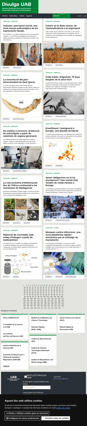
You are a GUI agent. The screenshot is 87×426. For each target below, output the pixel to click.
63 (24, 293)
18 (24, 287)
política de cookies (63, 408)
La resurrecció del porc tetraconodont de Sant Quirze (19, 80)
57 (49, 291)
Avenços (14, 21)
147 (42, 304)
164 (59, 306)
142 (24, 304)
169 (35, 308)
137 (49, 302)
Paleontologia (18, 119)
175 (56, 308)
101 (48, 296)
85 (43, 294)
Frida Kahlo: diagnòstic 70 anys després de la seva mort (63, 78)
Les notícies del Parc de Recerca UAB (13, 335)
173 (49, 308)
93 (25, 296)
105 (62, 296)
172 (45, 308)
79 (27, 294)
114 (52, 298)
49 (27, 291)
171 (42, 308)
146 (38, 304)
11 (47, 285)
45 (57, 289)
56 (46, 291)
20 (30, 287)
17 (63, 285)
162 (52, 306)
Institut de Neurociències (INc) (41, 340)
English (84, 16)
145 (35, 304)
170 (38, 308)
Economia (59, 65)
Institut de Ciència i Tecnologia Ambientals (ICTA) (40, 350)
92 (62, 294)
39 (41, 289)
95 (30, 296)
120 (31, 300)
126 (52, 300)
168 (32, 308)
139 (56, 302)
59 (54, 291)
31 (59, 287)
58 (51, 291)
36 (32, 289)
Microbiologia (71, 277)
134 (38, 302)
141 (62, 302)
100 (44, 296)
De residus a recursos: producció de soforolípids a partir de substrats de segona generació (21, 133)
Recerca (6, 67)
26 (46, 287)
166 (25, 308)
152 (59, 304)
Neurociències (61, 116)
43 (51, 289)
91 (59, 294)
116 (59, 298)
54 (41, 291)
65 (30, 293)
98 (38, 296)
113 (49, 298)
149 (49, 304)
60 (57, 291)
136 (45, 302)
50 (30, 291)
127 (56, 300)
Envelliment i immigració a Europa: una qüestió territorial (62, 129)
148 (45, 304)
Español (80, 16)
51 (32, 291)
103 (55, 296)
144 (31, 304)
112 (45, 298)
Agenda (29, 16)
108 (31, 298)
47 (62, 289)
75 (57, 293)
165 (62, 306)
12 (49, 285)
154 (24, 306)
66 (32, 293)
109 (35, 298)
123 (42, 300)
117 (62, 298)
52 (35, 291)
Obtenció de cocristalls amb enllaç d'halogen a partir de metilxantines (18, 237)
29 (54, 287)
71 (46, 293)
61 (59, 291)
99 (41, 296)
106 (24, 298)
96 (33, 296)
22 (35, 287)
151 (56, 304)
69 (41, 293)
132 (31, 302)
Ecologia (16, 223)
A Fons (56, 228)
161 (49, 306)
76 (59, 293)
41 (46, 289)
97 (36, 296)
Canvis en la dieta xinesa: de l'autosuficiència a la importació (63, 27)
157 (35, 306)
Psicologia (17, 67)
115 (56, 298)
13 (52, 285)
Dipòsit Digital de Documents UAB (66, 328)
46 (59, 289)
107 (28, 298)
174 (52, 308)
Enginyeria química (20, 171)
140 (59, 302)
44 (54, 289)
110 (38, 298)
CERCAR (56, 16)
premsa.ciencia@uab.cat (61, 378)
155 (28, 306)
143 (28, 304)
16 (60, 285)
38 (38, 289)
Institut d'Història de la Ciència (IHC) (12, 347)
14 (55, 285)
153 (62, 304)
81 (32, 294)
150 (52, 304)
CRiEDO (6, 366)
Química (16, 277)
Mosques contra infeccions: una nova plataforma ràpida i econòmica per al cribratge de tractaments (63, 236)
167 (28, 308)
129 (62, 300)
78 (24, 294)
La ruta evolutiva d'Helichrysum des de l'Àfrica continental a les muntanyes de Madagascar (20, 185)
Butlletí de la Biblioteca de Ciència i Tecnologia (41, 319)
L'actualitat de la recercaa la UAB (12, 326)
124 (45, 300)
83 (38, 294)
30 (57, 287)
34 (27, 289)
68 (38, 293)
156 (31, 306)
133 (35, 302)
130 (24, 302)
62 (62, 291)
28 (51, 287)
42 (49, 289)
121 (35, 300)
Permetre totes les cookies (56, 418)
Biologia (27, 223)
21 (32, 287)
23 (38, 287)
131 (28, 302)
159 (42, 306)
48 (24, 291)
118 (24, 300)
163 (56, 306)
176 (59, 308)
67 (35, 293)
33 (24, 289)
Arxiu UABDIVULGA (11, 318)
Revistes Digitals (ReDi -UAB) (38, 328)
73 (51, 293)
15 (57, 285)
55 (43, 291)
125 (49, 300)
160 (45, 306)
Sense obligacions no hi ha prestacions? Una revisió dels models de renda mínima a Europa (62, 181)
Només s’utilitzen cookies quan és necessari (27, 413)
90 (57, 294)
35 (30, 289)
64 (27, 293)
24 (41, 287)
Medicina (59, 277)
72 (49, 293)
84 (41, 294)
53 (38, 291)
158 (38, 306)
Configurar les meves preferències (22, 418)
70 (43, 293)
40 (43, 289)
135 (42, 302)
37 (35, 289)
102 (51, 296)
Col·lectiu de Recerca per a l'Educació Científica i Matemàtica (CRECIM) (13, 357)
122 (38, 300)
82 (35, 294)
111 (42, 298)
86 (46, 294)
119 (28, 300)
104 (58, 296)
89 (54, 294)
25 (43, 287)
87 (49, 294)
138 (52, 302)
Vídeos (22, 16)
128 (59, 300)
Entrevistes (13, 16)
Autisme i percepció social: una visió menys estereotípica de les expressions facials (20, 28)
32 (62, 287)
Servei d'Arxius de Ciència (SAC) (70, 319)
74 (54, 293)
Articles (4, 16)
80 (30, 294)
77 (62, 293)
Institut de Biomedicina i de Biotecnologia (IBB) (42, 361)
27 (49, 287)
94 (27, 296)
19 (27, 287)
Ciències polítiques (63, 220)
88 (51, 294)
